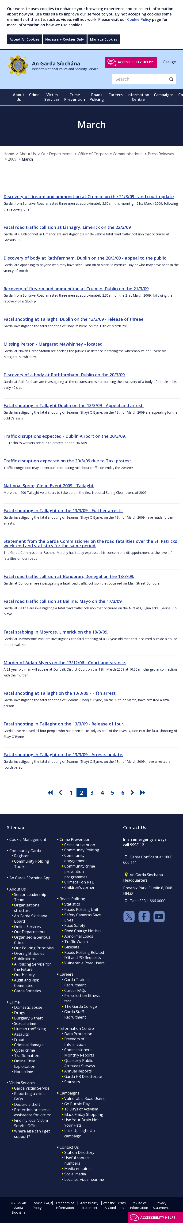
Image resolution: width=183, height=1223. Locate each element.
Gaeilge (169, 61)
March (27, 159)
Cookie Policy (139, 19)
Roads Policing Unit (81, 909)
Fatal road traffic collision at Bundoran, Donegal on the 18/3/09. (69, 576)
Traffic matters (27, 1055)
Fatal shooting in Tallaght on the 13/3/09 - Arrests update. (63, 754)
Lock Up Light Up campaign (79, 1133)
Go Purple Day (77, 1103)
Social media (75, 1174)
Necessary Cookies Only (64, 39)
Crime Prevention (75, 839)
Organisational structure (27, 907)
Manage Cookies (103, 39)
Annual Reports (78, 1071)
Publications (25, 958)
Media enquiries (78, 1168)
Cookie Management (27, 839)
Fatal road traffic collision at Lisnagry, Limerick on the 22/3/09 (67, 227)
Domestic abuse (28, 1007)
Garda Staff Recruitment (75, 1014)
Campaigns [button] (164, 94)
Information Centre (77, 1028)
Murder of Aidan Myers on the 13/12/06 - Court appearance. (65, 662)
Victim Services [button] (52, 97)
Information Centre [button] (138, 97)
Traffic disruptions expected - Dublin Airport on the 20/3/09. (65, 436)
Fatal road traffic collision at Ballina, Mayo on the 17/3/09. (63, 601)
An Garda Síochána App (29, 877)
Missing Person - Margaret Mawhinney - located (53, 344)
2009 (12, 159)
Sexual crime (25, 1023)
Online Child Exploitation (24, 1063)
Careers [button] (115, 94)
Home (9, 153)
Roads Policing (72, 898)
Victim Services (22, 1082)
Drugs (19, 1012)
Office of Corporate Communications (110, 153)
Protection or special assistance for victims (33, 1112)
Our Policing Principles (34, 948)
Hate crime (23, 1071)
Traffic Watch (76, 941)
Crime (14, 1002)
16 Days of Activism (81, 1109)
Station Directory (79, 1152)
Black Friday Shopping (83, 1114)
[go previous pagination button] (61, 792)
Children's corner (79, 887)
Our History (24, 974)
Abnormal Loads (78, 936)
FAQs (48, 1203)
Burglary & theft (28, 1018)
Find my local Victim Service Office (31, 1123)
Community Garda (25, 850)
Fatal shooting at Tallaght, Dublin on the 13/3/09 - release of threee (74, 319)
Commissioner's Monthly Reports (79, 1052)
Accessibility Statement (89, 1205)
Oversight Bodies (29, 953)
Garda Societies (27, 990)
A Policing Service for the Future (32, 967)
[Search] (139, 79)
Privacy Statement (161, 1205)
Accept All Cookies (24, 39)
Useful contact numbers (77, 1160)
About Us (27, 153)
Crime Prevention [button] (74, 97)
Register (21, 855)
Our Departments (56, 153)
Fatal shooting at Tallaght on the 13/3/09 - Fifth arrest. (60, 693)
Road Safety (74, 925)
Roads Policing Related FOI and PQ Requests (84, 955)
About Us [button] (18, 97)
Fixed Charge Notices (82, 930)
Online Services (27, 926)
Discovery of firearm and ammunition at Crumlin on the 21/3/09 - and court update (89, 196)
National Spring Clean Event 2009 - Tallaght (49, 485)
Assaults (21, 1034)
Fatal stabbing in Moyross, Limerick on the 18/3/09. (56, 632)
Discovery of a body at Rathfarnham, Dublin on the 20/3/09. (65, 374)
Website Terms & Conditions (114, 1205)
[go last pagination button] (143, 792)
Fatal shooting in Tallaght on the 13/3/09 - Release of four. (64, 724)
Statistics (72, 904)
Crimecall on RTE (79, 882)
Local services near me (84, 1179)
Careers (66, 974)
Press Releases (161, 153)
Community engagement (75, 858)
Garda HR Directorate (83, 1076)
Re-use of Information (139, 1205)
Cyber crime (24, 1050)
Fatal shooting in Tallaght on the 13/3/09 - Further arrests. (63, 510)
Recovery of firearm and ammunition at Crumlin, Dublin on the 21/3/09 (76, 288)
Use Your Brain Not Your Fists (81, 1122)
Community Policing (81, 850)
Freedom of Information (75, 1041)
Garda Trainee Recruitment (77, 982)
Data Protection (78, 1033)
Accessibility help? (135, 62)
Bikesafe (72, 947)
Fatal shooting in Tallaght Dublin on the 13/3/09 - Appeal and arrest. (74, 405)
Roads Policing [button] (97, 97)
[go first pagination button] (50, 792)
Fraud (19, 1039)
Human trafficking (30, 1028)
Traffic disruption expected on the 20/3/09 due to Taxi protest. (68, 461)
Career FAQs (75, 990)
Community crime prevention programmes (79, 872)
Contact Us (69, 1147)
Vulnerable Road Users (84, 963)
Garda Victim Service (32, 1088)
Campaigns (69, 1093)
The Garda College (80, 1006)
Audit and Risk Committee (26, 983)
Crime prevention (79, 844)
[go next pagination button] (133, 792)
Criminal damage (29, 1044)
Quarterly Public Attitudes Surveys (79, 1063)
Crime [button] (34, 94)
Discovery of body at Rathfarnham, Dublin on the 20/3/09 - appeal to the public (85, 258)
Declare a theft (27, 1104)
